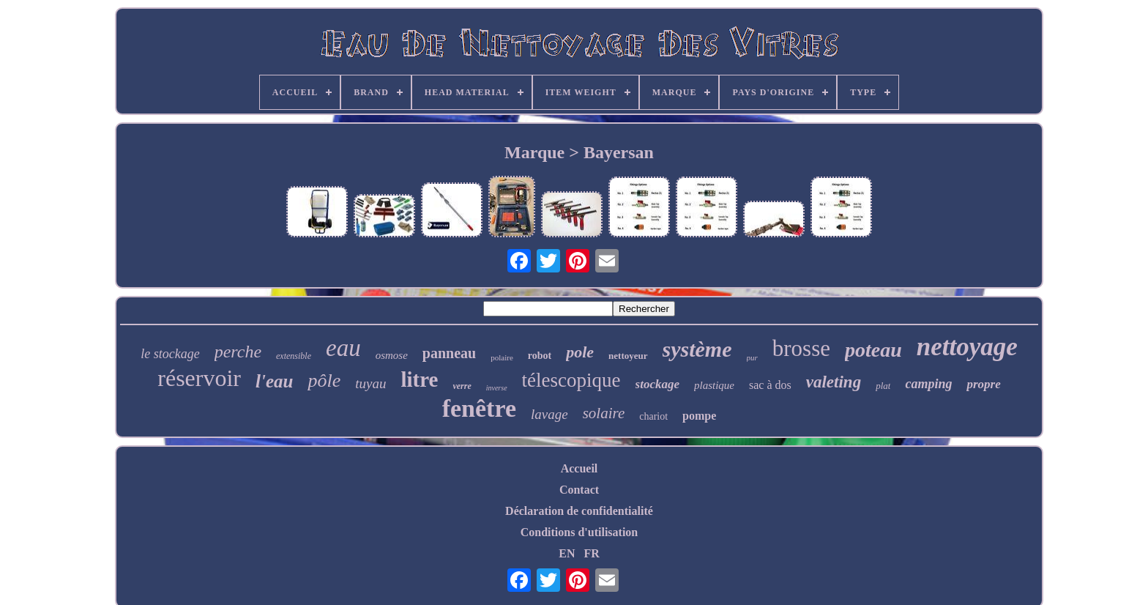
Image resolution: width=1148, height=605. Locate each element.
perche (238, 351)
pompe (699, 415)
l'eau (274, 381)
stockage (657, 384)
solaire (604, 413)
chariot (653, 416)
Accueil (579, 468)
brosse (801, 348)
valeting (833, 382)
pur (752, 357)
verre (461, 386)
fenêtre (479, 408)
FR (591, 553)
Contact (579, 489)
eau (343, 348)
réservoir (199, 378)
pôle (324, 380)
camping (928, 383)
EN (567, 553)
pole (580, 352)
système (697, 349)
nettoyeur (627, 355)
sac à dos (770, 385)
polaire (502, 357)
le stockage (170, 353)
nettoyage (967, 347)
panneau (449, 353)
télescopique (571, 380)
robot (539, 355)
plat (883, 385)
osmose (392, 355)
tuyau (370, 383)
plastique (714, 385)
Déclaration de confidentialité (579, 511)
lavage (549, 414)
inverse (496, 388)
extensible (293, 356)
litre (419, 379)
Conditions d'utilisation (579, 532)
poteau (873, 349)
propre (983, 384)
